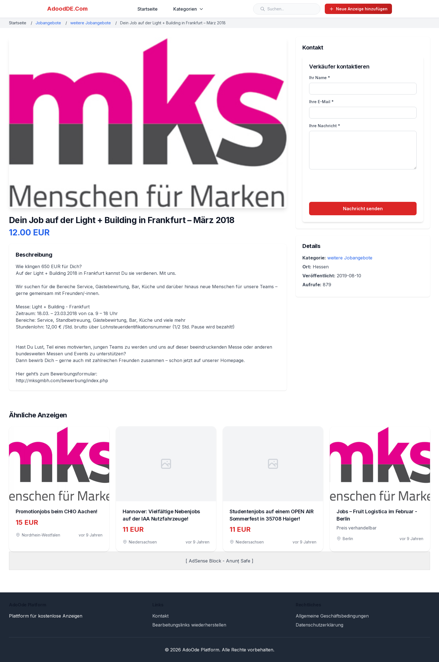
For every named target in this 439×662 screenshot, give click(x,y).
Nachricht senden (363, 208)
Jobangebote (48, 22)
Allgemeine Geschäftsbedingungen (332, 616)
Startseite (147, 9)
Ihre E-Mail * (321, 101)
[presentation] (351, 186)
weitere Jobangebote (90, 22)
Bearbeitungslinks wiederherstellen (189, 625)
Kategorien (188, 9)
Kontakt (160, 616)
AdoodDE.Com (67, 8)
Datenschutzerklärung (319, 625)
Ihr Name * (319, 77)
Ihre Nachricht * (324, 125)
